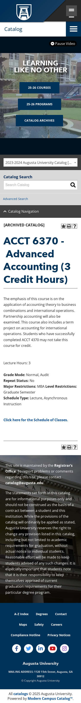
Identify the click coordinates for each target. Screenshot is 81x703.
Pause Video (63, 43)
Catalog (13, 28)
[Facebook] (16, 648)
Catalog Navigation (23, 211)
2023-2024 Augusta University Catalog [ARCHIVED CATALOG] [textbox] (41, 162)
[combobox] (40, 162)
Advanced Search (15, 199)
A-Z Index (21, 614)
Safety (39, 624)
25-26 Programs (39, 104)
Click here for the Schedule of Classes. (35, 420)
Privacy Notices (59, 635)
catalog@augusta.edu (24, 482)
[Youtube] (52, 648)
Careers (56, 624)
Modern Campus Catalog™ (50, 698)
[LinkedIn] (40, 648)
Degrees (42, 614)
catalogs (20, 693)
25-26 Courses (39, 87)
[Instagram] (64, 648)
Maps (23, 624)
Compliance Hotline (25, 635)
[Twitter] (28, 648)
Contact (61, 614)
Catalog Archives (39, 120)
